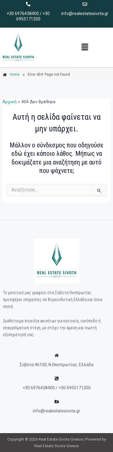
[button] (85, 47)
